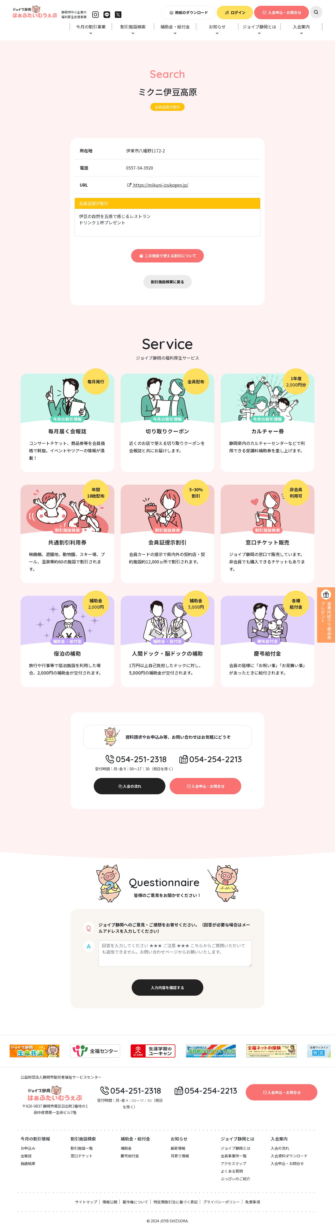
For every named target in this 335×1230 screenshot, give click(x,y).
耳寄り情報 (180, 1155)
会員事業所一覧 (234, 1155)
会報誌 (26, 1155)
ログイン (234, 12)
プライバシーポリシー (221, 1201)
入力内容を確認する (167, 987)
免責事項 (252, 1201)
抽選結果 (28, 1163)
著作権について (135, 1201)
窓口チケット (82, 1155)
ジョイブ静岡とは (235, 1148)
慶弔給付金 (130, 1155)
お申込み (28, 1148)
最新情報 (178, 1148)
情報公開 (109, 1201)
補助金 (126, 1148)
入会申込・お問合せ (281, 12)
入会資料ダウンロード (289, 1155)
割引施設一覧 (82, 1148)
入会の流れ (129, 786)
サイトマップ (86, 1201)
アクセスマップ (233, 1163)
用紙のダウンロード (188, 12)
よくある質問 (232, 1171)
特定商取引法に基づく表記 (176, 1201)
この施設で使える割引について (167, 255)
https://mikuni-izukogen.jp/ (157, 185)
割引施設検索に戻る (167, 281)
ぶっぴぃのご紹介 (235, 1178)
